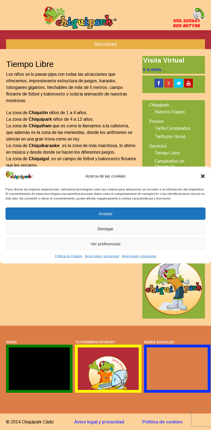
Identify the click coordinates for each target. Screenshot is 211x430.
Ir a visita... (154, 69)
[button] (203, 176)
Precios (156, 121)
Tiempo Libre (167, 153)
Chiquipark (159, 105)
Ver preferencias (105, 243)
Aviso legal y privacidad (102, 256)
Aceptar (105, 213)
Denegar (105, 228)
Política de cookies (162, 422)
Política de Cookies (68, 256)
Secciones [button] (105, 44)
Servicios (158, 146)
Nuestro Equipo (170, 111)
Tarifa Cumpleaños (173, 128)
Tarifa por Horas (170, 136)
